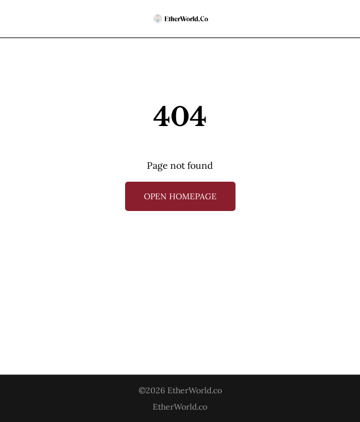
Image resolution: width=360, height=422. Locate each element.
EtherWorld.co (194, 390)
